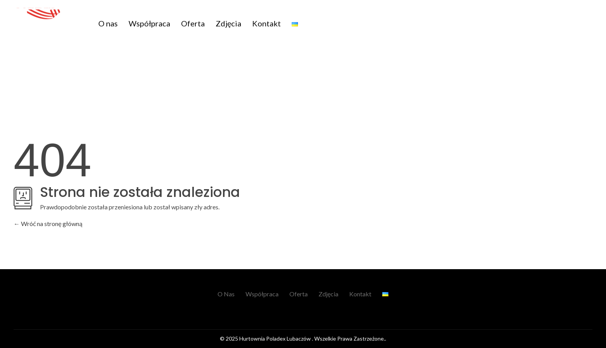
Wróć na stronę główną (48, 223)
